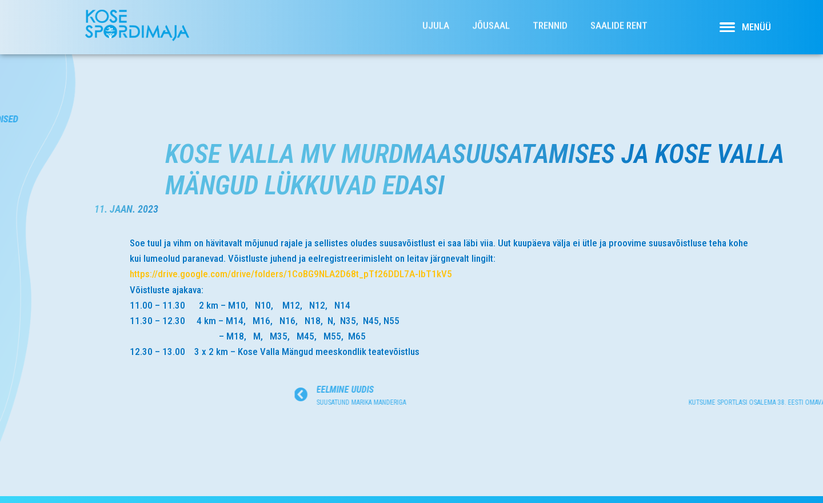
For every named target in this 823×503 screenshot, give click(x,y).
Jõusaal (491, 19)
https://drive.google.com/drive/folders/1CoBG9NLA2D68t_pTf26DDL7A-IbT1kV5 (314, 274)
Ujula (435, 19)
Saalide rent (619, 19)
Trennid (550, 19)
